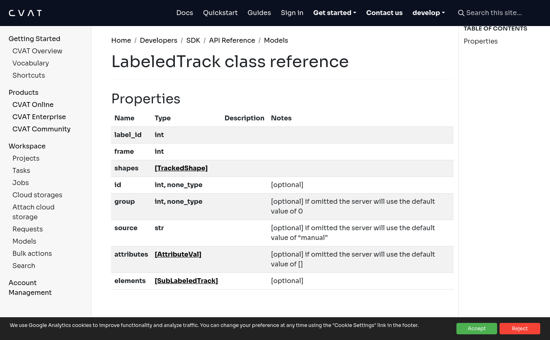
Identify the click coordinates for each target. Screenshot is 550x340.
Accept (477, 328)
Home (121, 40)
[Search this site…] (499, 13)
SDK (193, 40)
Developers (158, 40)
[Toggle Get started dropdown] (335, 13)
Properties (481, 41)
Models (276, 40)
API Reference (232, 40)
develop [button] (426, 13)
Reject (520, 328)
